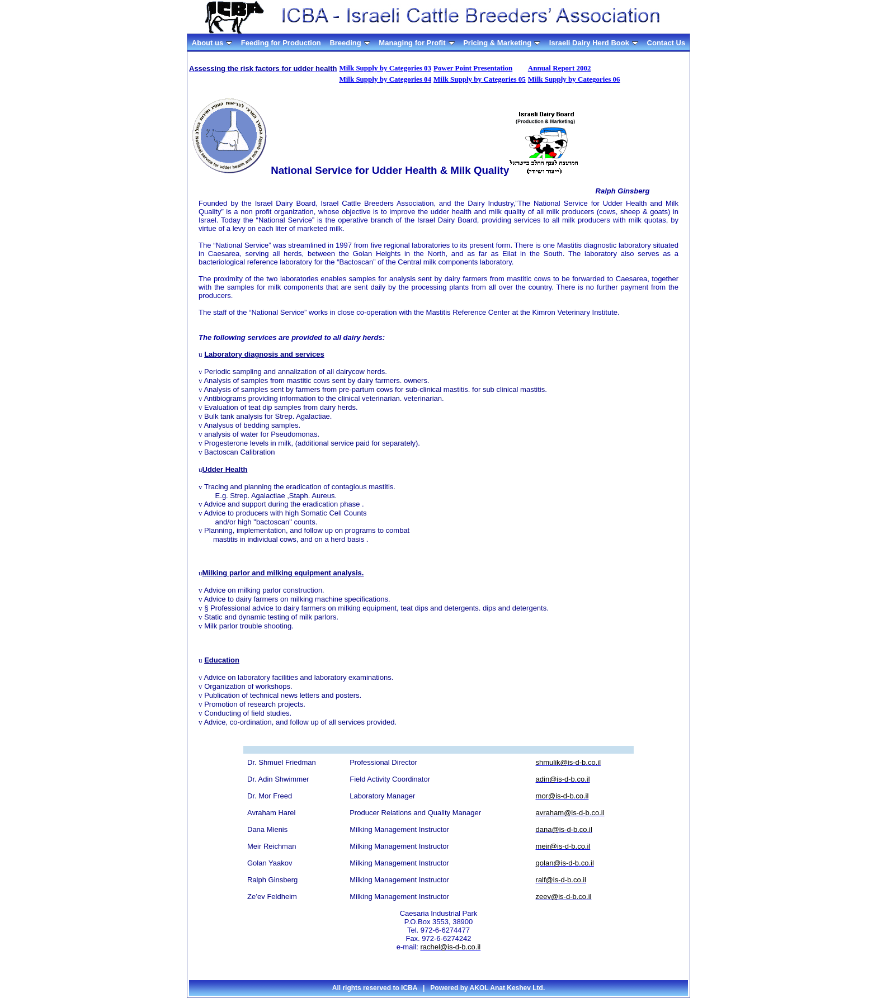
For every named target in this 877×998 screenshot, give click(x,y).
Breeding (349, 43)
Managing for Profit (416, 43)
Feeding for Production (281, 43)
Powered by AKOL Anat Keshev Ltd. (487, 988)
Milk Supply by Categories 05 (479, 79)
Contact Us (666, 43)
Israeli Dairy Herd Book (593, 43)
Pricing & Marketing (501, 43)
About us (212, 43)
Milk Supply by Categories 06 (574, 79)
